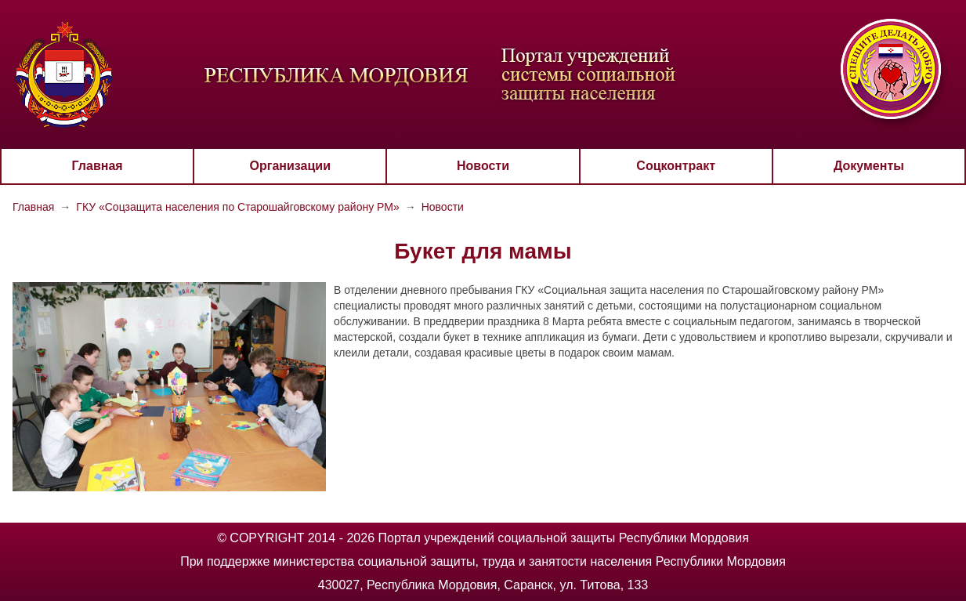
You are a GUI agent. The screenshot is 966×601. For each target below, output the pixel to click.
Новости (483, 165)
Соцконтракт (675, 165)
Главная (97, 165)
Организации (290, 165)
